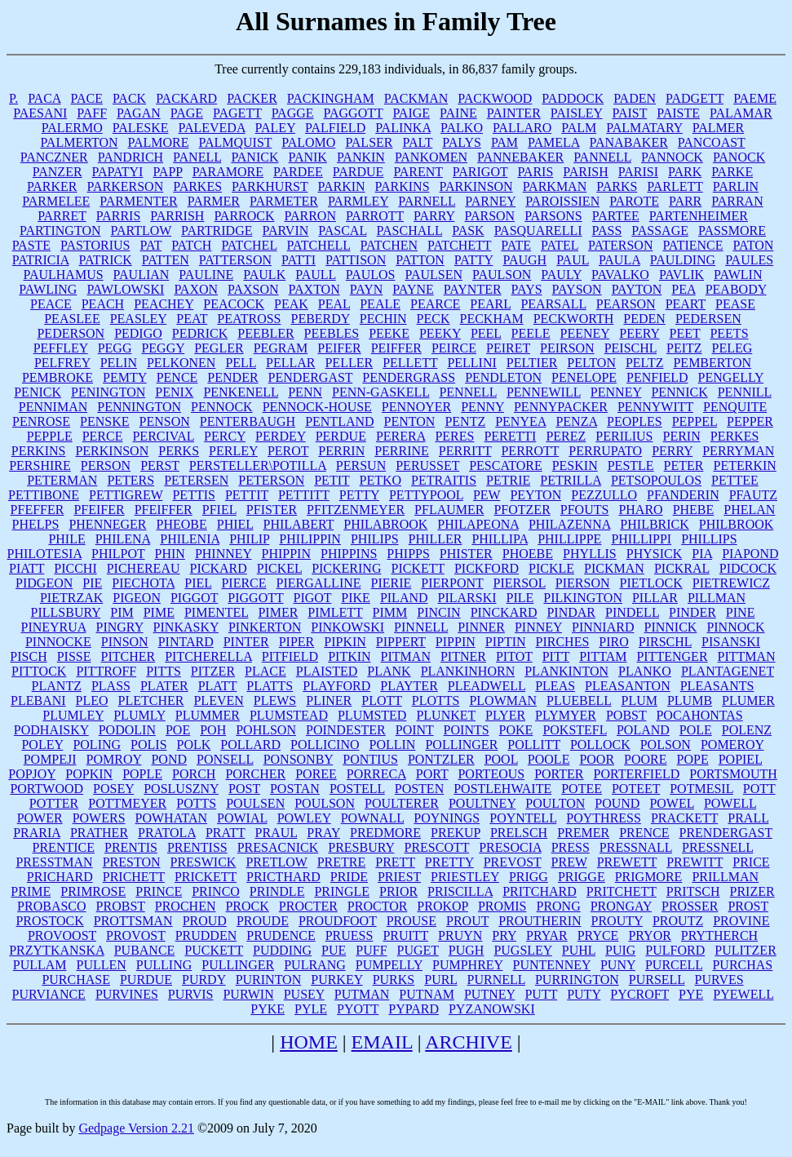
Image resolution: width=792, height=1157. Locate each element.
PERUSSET (427, 465)
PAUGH (525, 260)
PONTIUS (370, 759)
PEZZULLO (604, 495)
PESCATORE (505, 465)
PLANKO (644, 671)
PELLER (349, 363)
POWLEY (304, 818)
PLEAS (555, 686)
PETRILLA (570, 480)
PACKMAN (416, 98)
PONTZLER (441, 759)
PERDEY (280, 436)
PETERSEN (196, 480)
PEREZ (566, 436)
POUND (617, 803)
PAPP (167, 172)
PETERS (130, 480)
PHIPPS (408, 554)
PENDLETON (503, 377)
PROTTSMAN (133, 921)
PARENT (417, 172)
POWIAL (242, 818)
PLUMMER (207, 715)
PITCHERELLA (208, 656)
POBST (626, 715)
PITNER (463, 656)
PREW (569, 862)
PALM (578, 128)
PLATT (217, 686)
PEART (686, 304)
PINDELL (632, 612)
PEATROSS (249, 319)
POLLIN (392, 744)
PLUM (639, 700)
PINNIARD (603, 627)
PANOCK (739, 157)
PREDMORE (385, 833)
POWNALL (373, 818)
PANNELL (602, 157)
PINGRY (120, 627)
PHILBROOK (736, 524)
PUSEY (304, 994)
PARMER (214, 201)
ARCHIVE (468, 1042)
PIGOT (312, 598)
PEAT (191, 319)
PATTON (420, 260)
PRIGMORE (649, 877)
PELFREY (62, 363)
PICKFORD (486, 568)
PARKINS (402, 186)
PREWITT (694, 862)
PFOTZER (521, 509)
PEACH (103, 304)
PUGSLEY (522, 950)
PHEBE (694, 509)
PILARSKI (467, 598)
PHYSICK (654, 554)
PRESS (570, 847)
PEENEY (585, 333)
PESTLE (631, 465)
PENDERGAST (310, 377)
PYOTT (357, 1009)
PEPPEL (694, 421)
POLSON (665, 744)
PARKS (616, 186)
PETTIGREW (125, 495)
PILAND (404, 598)
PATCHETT (459, 245)
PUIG (620, 950)
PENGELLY (730, 377)
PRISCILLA (460, 891)
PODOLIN (127, 730)
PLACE (265, 671)
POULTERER (402, 803)
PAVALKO (620, 274)
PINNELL (421, 627)
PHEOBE (182, 524)
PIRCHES (563, 642)
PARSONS (553, 216)
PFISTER (271, 509)
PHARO (640, 509)
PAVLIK (681, 274)
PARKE (732, 172)
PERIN (682, 436)
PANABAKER (629, 142)
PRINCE (158, 891)
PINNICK (670, 627)
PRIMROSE (93, 891)
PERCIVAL (163, 436)
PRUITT (405, 935)
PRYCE (598, 935)
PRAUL (276, 833)
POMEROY (732, 744)
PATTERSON (235, 260)
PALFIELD (335, 128)
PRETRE (341, 862)
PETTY (359, 495)
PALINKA (403, 128)
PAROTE (634, 201)
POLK (194, 744)
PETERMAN (62, 480)
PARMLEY (358, 201)
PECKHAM (491, 319)
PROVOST (136, 935)
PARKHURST (270, 186)
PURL (440, 979)
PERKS (178, 451)
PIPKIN (345, 642)
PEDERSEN (708, 319)
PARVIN (285, 230)
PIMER (278, 612)
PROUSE (411, 921)
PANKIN (361, 157)
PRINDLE (277, 891)
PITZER (213, 671)
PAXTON (314, 289)
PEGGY (162, 348)
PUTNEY (489, 994)
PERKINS (38, 451)
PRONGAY (621, 906)
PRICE (750, 862)
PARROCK (244, 216)
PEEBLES (332, 333)
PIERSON (582, 583)
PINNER (481, 627)
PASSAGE (659, 230)
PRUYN (460, 935)
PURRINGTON (577, 979)
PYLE (310, 1009)
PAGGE (293, 113)
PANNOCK (672, 157)
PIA (702, 554)
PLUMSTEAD (289, 715)
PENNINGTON (139, 407)
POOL (501, 759)
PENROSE (41, 421)
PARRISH (177, 216)
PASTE (31, 245)
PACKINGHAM (330, 98)
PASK (468, 230)
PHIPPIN (286, 554)
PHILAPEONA (478, 524)
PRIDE (349, 877)
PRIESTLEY (465, 877)
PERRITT (465, 451)
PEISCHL (630, 348)
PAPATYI (118, 172)
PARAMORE (227, 172)
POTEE (581, 789)
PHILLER (435, 539)
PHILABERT (298, 524)
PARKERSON (125, 186)
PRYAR (547, 935)
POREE (316, 774)
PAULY (561, 274)
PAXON (196, 289)
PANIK (307, 157)
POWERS (99, 818)
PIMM (390, 612)
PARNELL (426, 201)
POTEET (636, 789)
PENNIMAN (53, 407)
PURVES (719, 979)
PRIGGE (581, 877)
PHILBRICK (654, 524)
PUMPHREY (467, 965)
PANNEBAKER (520, 157)
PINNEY (538, 627)
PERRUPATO (605, 451)
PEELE (531, 333)
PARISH (585, 172)
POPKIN (89, 774)
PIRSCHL (665, 642)
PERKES (734, 436)
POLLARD (250, 744)
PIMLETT (335, 612)
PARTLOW (141, 230)
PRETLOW (276, 862)
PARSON (489, 216)
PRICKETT (206, 877)
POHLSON (266, 730)
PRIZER (752, 891)
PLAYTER (409, 686)
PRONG (558, 906)
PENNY (482, 407)
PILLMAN (717, 598)
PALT (417, 142)
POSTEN (419, 789)
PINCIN (438, 612)
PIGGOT (194, 598)
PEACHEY (163, 304)
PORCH (193, 774)
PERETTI (510, 436)
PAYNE (412, 289)
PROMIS (502, 906)
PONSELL (225, 759)
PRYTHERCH (719, 935)
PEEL (486, 333)
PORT (432, 774)
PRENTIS (130, 847)
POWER (40, 818)
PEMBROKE (57, 377)
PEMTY (125, 377)
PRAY (323, 833)
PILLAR (655, 598)
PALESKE (141, 128)
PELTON (591, 363)
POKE (516, 730)
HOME (309, 1042)
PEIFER (339, 348)
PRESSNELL (717, 847)
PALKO (461, 128)
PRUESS (349, 935)
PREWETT (627, 862)
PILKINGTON (582, 598)
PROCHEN (185, 906)
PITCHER (127, 656)
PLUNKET (446, 715)
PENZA (576, 421)
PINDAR (570, 612)
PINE (740, 612)
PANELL (197, 157)
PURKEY (336, 979)
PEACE (51, 304)
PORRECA (376, 774)
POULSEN (255, 803)
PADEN (634, 98)
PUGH (466, 950)
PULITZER (746, 950)
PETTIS (193, 495)
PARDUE (358, 172)
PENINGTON (108, 392)
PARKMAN (555, 186)
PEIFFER (396, 348)
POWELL (730, 803)
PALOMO (308, 142)
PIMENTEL (216, 612)
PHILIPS (375, 539)
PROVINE (741, 921)
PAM (504, 142)
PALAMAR (741, 113)
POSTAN (295, 789)
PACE (86, 98)
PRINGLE (341, 891)
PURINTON (269, 979)
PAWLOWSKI (125, 289)
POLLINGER (461, 744)
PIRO (613, 642)
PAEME (755, 98)
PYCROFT (639, 994)
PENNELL (468, 392)
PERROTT (530, 451)
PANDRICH (130, 157)
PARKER (52, 186)
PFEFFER (37, 509)
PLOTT (381, 700)
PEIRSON (567, 348)
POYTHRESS (603, 818)
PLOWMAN (503, 700)
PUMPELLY (389, 965)
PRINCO (216, 891)
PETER (684, 465)
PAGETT (237, 113)
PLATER (164, 686)
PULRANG (315, 965)
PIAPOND (750, 554)
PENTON (410, 421)
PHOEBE (527, 554)
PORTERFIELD (637, 774)
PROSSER (689, 906)
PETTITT (304, 495)
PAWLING (48, 289)
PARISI (638, 172)
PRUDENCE (280, 935)
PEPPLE (50, 436)
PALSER (368, 142)
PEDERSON (70, 333)
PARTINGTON (60, 230)
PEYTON (535, 495)
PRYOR (649, 935)
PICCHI (75, 568)
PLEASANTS (717, 686)
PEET (684, 333)
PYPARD (413, 1009)
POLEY (42, 744)
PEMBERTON (712, 363)
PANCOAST (712, 142)
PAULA (619, 260)
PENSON (164, 421)
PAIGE (411, 113)
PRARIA (36, 833)
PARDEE (298, 172)
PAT (150, 245)
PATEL (559, 245)
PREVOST (513, 862)
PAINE (458, 113)
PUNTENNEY (552, 965)
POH (213, 730)
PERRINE (401, 451)
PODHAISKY (51, 730)
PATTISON (355, 260)
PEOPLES (634, 421)
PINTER (246, 642)
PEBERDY (319, 319)
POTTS (196, 803)
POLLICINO (324, 744)
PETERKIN (744, 465)
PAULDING (682, 260)
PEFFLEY (60, 348)
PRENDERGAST (725, 833)
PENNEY (616, 392)
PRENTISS (197, 847)
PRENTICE (64, 847)
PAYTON (637, 289)
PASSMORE (732, 230)
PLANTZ (57, 686)
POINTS (466, 730)
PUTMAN (362, 994)
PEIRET (508, 348)
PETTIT (246, 495)
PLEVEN (218, 700)
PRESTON (132, 862)
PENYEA (520, 421)
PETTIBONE (43, 495)
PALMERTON (78, 142)
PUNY (617, 965)
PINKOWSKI (347, 627)
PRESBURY (361, 847)
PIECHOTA (143, 583)
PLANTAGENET (727, 671)
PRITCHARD (539, 891)
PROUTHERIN (539, 921)
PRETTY (449, 862)
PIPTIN (505, 642)
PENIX (174, 392)
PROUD (205, 921)
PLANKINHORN (468, 671)
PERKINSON (111, 451)
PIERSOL (519, 583)
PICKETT (417, 568)
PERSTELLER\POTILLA (257, 465)
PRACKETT (684, 818)
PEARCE (435, 304)
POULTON (555, 803)
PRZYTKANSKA (56, 950)
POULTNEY (482, 803)
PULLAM (40, 965)
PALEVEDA (212, 128)
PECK (433, 319)
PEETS (729, 333)
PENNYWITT (655, 407)
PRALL (748, 818)
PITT (555, 656)
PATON (753, 245)
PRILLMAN (725, 877)
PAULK (264, 274)
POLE (695, 730)
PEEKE (389, 333)
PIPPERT (401, 642)
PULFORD (675, 950)
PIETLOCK (651, 583)
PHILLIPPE (569, 539)
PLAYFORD (336, 686)
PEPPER (750, 421)
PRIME (31, 891)
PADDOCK (573, 98)
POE (178, 730)
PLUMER (748, 700)
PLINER (329, 700)
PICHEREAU (143, 568)
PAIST (630, 113)
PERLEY (233, 451)
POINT (415, 730)
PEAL (334, 304)
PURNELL (496, 979)
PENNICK (679, 392)
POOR (596, 759)
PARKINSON (476, 186)
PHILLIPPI (641, 539)
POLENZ (747, 730)
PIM (121, 612)
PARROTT (375, 216)
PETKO (380, 480)
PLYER (505, 715)
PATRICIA (40, 260)
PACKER (252, 98)
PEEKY (440, 333)
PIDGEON (44, 583)
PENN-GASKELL (380, 392)
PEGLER (218, 348)
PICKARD (218, 568)
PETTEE (735, 480)
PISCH (28, 656)
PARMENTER (138, 201)
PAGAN (139, 113)
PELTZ (645, 363)
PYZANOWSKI (492, 1009)
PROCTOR (377, 906)
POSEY (113, 789)
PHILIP (249, 539)
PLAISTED (327, 671)
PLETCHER (151, 700)
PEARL (490, 304)
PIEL (197, 583)
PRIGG (528, 877)
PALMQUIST (235, 142)
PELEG (732, 348)
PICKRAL (682, 568)
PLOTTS (436, 700)
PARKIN (341, 186)
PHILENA (123, 539)
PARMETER (284, 201)
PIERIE (391, 583)
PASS (607, 230)
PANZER (57, 172)
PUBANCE (144, 950)
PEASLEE (72, 319)
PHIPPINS (349, 554)
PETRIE (508, 480)
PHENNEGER (107, 524)
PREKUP (455, 833)
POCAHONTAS (699, 715)
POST (244, 789)
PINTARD (186, 642)
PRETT (395, 862)
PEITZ (684, 348)
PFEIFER (98, 509)
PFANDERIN (683, 495)
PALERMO (72, 128)
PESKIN (575, 465)
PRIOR (398, 891)
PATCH (191, 245)
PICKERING (346, 568)
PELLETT (410, 363)
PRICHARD (60, 877)
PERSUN (361, 465)
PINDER (692, 612)
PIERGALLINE (319, 583)
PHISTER (466, 554)
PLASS (111, 686)
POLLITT (533, 744)
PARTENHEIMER (698, 216)
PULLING (164, 965)
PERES (454, 436)
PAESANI (40, 113)
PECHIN (383, 319)
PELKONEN (181, 363)
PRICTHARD (283, 877)
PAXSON (253, 289)
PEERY (639, 333)
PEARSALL (553, 304)
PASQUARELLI (538, 230)
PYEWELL (743, 994)
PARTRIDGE (216, 230)
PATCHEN (389, 245)
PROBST (120, 906)
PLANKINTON (566, 671)
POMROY (114, 759)
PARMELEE (56, 201)
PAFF (92, 113)
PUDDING (282, 950)
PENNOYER (416, 407)
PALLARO (522, 128)
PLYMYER (565, 715)
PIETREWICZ (731, 583)
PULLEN (101, 965)
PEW (486, 495)
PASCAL (342, 230)
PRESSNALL (636, 847)
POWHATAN (171, 818)
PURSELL (657, 979)
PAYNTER (473, 289)
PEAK (291, 304)
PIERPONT (452, 583)
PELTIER (532, 363)
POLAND (643, 730)
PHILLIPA (499, 539)
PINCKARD (504, 612)
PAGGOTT (353, 113)
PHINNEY (223, 554)
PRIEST (399, 877)
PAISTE (678, 113)
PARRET (62, 216)
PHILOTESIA (44, 554)
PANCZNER (54, 157)
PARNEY (490, 201)
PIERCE (243, 583)
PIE (92, 583)
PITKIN (349, 656)
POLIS (148, 744)
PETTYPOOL (426, 495)
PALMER (718, 128)
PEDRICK (200, 333)
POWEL (671, 803)
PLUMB (689, 700)
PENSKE (104, 421)
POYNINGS (447, 818)
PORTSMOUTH (733, 774)
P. (13, 98)
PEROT (288, 451)
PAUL (572, 260)
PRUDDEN (206, 935)
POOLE (549, 759)
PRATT (226, 833)
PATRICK (104, 260)
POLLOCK (600, 744)
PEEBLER (265, 333)
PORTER (558, 774)
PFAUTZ (753, 495)
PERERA (400, 436)
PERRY (672, 451)
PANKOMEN (431, 157)
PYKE (267, 1009)
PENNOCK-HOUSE (317, 407)
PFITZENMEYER (356, 509)
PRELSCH (518, 833)
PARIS (535, 172)
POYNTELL (522, 818)
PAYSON (577, 289)
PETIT (331, 480)
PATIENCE (692, 245)
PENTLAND (339, 421)
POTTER (53, 803)
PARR (685, 201)
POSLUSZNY (181, 789)
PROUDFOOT (338, 921)
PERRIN (341, 451)
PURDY (204, 979)
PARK (684, 172)
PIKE (355, 598)
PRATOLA (167, 833)
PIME (159, 612)
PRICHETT (134, 877)
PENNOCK (222, 407)
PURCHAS (742, 965)
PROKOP (442, 906)
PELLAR (290, 363)
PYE (691, 994)
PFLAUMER (449, 509)
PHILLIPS (709, 539)
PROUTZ (678, 921)
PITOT (514, 656)
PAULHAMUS (64, 274)
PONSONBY (298, 759)
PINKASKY (186, 627)
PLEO (92, 700)
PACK (129, 98)
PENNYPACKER (561, 407)
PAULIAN (141, 274)
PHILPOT (118, 554)
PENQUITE (735, 407)
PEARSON (626, 304)
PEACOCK (233, 304)
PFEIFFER (163, 509)
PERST (159, 465)
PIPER (297, 642)
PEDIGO (138, 333)
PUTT (540, 994)
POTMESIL (701, 789)
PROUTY (617, 921)
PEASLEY (138, 319)
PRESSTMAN (53, 862)
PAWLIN (738, 274)
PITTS (163, 671)
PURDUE (146, 979)
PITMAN (406, 656)
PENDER (232, 377)
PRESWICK (203, 862)
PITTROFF (106, 671)
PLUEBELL (578, 700)
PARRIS (118, 216)
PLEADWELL (486, 686)
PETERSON (271, 480)
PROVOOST (62, 935)
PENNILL (745, 392)
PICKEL (279, 568)
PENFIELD (657, 377)
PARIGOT (480, 172)
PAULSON (501, 274)
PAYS (526, 289)
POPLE (142, 774)
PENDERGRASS (408, 377)
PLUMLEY (73, 715)
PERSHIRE (40, 465)
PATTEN (165, 260)
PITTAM (602, 656)
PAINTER (514, 113)
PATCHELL (319, 245)
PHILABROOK (385, 524)
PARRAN (737, 201)
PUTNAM (426, 994)
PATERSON (620, 245)
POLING (97, 744)
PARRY (434, 216)
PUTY (583, 994)
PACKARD (186, 98)
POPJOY (31, 774)
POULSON (324, 803)
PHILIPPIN (310, 539)
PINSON (124, 642)
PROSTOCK (49, 921)
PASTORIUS (95, 245)
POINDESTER (346, 730)
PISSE (74, 656)
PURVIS (191, 994)
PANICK (254, 157)
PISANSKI (730, 642)
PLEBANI (38, 700)
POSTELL (357, 789)
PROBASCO (51, 906)
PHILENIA (189, 539)
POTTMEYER (127, 803)
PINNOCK (735, 627)
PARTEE (615, 216)
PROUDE (263, 921)
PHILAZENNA (569, 524)
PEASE (735, 304)
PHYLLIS (590, 554)
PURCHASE (76, 979)
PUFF (371, 950)
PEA (683, 289)
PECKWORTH (573, 319)
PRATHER (99, 833)
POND (169, 759)
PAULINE (206, 274)
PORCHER (255, 774)
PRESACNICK (278, 847)
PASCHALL (410, 230)
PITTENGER (671, 656)
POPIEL (741, 759)
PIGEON (137, 598)
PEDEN (644, 319)
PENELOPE (584, 377)
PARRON (310, 216)
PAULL (315, 274)
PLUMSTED (372, 715)
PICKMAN (614, 568)
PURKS (394, 979)
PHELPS (36, 524)
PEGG (115, 348)
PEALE (380, 304)
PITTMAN (747, 656)
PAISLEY (577, 113)
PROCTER (308, 906)
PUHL (578, 950)
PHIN (170, 554)
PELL (240, 363)
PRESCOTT (436, 847)
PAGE (186, 113)
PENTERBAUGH (247, 421)
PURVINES (126, 994)
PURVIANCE (49, 994)
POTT (759, 789)
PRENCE (644, 833)
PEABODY (736, 289)
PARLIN (736, 186)
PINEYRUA (53, 627)
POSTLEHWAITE (502, 789)
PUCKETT (213, 950)
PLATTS (269, 686)
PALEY (275, 128)
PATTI (298, 260)
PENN (305, 392)
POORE (645, 759)
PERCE (102, 436)
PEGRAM (281, 348)
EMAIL (382, 1042)
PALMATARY (644, 128)
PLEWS (275, 700)
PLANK (388, 671)
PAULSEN (433, 274)
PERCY (225, 436)
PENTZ (465, 421)
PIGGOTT (255, 598)
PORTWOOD (46, 789)
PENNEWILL (544, 392)
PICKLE (551, 568)
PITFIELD (290, 656)
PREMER (583, 833)
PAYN (366, 289)
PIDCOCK (748, 568)
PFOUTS (584, 509)
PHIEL (235, 524)
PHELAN (749, 509)
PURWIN (248, 994)
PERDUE (341, 436)
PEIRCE (453, 348)
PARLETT (674, 186)
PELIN (118, 363)
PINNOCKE (58, 642)
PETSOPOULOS (656, 480)
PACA (44, 98)
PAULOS (371, 274)
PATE (516, 245)
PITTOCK (38, 671)
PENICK (37, 392)
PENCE (177, 377)
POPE (693, 759)
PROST (748, 906)
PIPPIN (456, 642)
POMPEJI (50, 759)
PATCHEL (249, 245)
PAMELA (553, 142)
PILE (520, 598)
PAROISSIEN (562, 201)
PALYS (461, 142)
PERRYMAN (738, 451)
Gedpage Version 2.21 (135, 1128)
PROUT (467, 921)
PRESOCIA (510, 847)
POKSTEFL (574, 730)
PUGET (418, 950)
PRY (504, 935)
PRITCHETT (621, 891)
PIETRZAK (71, 598)
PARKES (197, 186)
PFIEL (219, 509)
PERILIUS (624, 436)
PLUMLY (139, 715)
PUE (333, 950)
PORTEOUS (491, 774)
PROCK (246, 906)
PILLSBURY (66, 612)
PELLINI (471, 363)
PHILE (66, 539)
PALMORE (157, 142)
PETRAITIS (443, 480)
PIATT (26, 568)
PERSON (106, 465)
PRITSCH (693, 891)
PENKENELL (240, 392)
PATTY (473, 260)
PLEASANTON (627, 686)
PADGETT (694, 98)
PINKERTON (264, 627)
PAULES (749, 260)
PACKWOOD (495, 98)
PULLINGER (237, 965)
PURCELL (674, 965)
